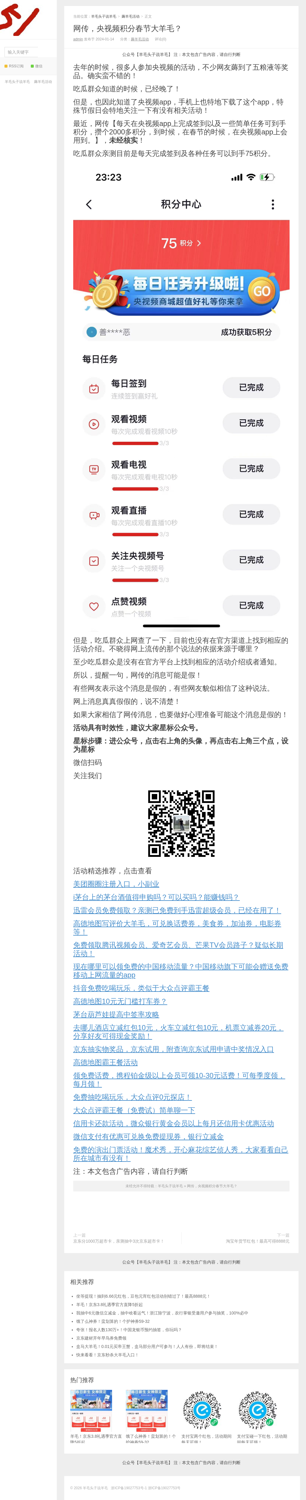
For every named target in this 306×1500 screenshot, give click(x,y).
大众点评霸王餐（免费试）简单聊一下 (134, 1110)
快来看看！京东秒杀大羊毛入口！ (107, 1354)
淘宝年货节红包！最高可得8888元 (258, 1241)
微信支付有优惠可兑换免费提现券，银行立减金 (148, 1136)
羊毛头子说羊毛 (26, 18)
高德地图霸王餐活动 (105, 1062)
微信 (36, 66)
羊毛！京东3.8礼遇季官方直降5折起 (109, 1304)
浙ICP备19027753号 (164, 1488)
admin (78, 39)
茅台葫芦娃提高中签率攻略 (116, 1014)
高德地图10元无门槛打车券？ (120, 1001)
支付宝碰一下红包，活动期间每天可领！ (262, 1417)
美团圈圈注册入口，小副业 (116, 884)
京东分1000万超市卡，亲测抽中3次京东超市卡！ (118, 1241)
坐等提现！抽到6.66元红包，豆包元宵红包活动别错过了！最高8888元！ (143, 1296)
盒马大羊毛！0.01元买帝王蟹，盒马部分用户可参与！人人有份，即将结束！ (147, 1346)
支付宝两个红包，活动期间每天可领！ (206, 1417)
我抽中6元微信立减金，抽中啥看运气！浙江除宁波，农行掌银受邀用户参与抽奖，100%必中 (162, 1313)
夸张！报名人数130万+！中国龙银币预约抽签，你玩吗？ (129, 1329)
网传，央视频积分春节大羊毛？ (127, 28)
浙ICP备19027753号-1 (129, 1488)
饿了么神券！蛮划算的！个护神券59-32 (113, 1321)
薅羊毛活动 (43, 82)
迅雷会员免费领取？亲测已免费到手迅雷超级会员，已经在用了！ (177, 910)
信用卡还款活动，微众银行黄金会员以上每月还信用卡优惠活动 (173, 1123)
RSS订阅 (14, 66)
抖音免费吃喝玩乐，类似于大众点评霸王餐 (141, 988)
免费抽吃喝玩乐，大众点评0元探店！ (132, 1097)
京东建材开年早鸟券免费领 (101, 1338)
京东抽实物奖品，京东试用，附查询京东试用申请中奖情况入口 (173, 1049)
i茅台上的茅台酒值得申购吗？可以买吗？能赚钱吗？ (156, 897)
